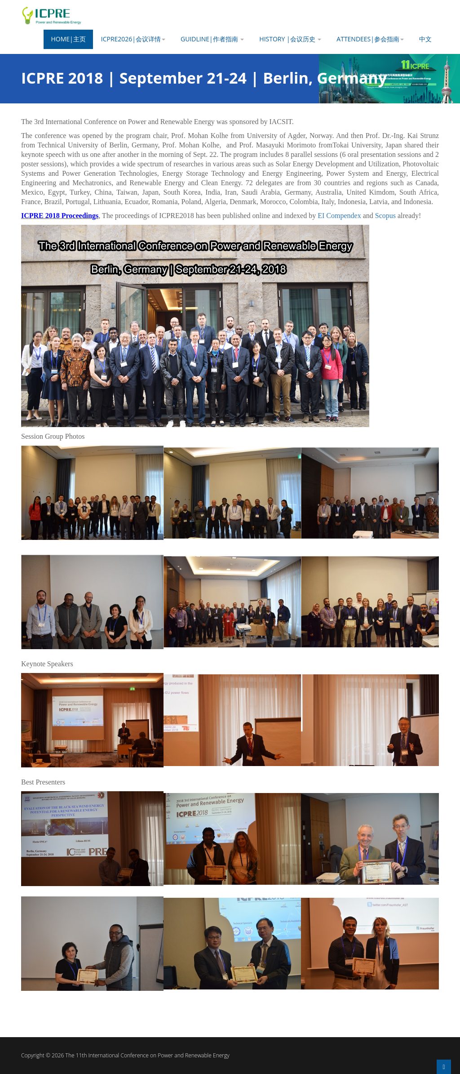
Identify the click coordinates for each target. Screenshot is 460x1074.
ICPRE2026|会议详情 (133, 39)
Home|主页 (68, 39)
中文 (425, 39)
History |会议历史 (290, 39)
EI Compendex (339, 215)
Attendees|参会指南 (370, 39)
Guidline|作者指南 (212, 39)
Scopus (385, 215)
